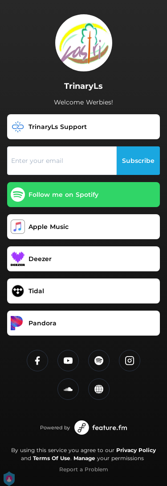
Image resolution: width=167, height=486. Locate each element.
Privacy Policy (136, 450)
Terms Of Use (51, 458)
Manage (84, 458)
